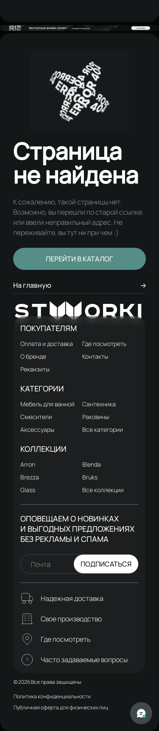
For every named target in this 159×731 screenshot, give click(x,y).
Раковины (95, 417)
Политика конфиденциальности (52, 696)
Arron (27, 464)
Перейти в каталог (79, 259)
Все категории (102, 429)
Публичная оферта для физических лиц (61, 707)
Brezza (29, 477)
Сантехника (99, 404)
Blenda (91, 464)
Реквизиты (35, 369)
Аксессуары (37, 429)
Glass (27, 490)
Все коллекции (103, 490)
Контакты (95, 356)
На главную (79, 285)
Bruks (90, 477)
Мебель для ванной (47, 404)
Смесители (36, 417)
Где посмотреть (104, 344)
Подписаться (106, 564)
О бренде (33, 356)
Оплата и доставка (46, 344)
